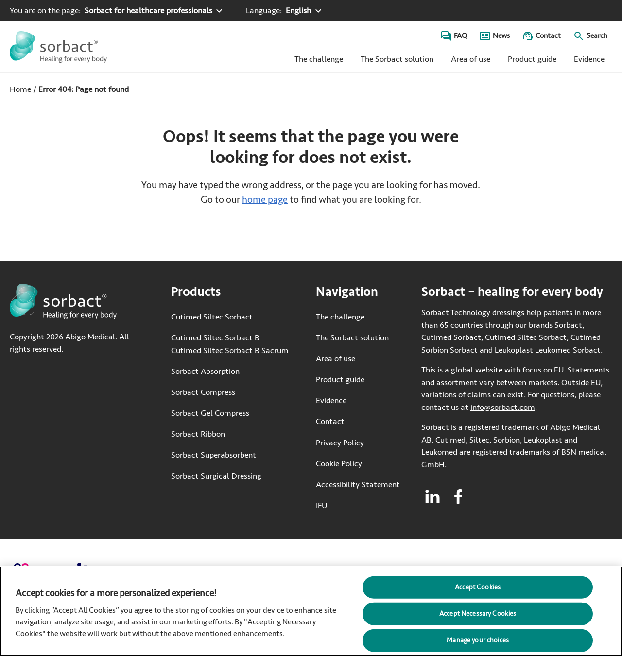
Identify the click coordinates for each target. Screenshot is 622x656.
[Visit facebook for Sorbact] (458, 496)
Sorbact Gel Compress (210, 413)
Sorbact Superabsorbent (213, 455)
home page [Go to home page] (265, 200)
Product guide (532, 59)
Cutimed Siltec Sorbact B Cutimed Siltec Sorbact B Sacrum (230, 344)
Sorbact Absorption (205, 371)
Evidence (589, 59)
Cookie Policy (339, 464)
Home (20, 89)
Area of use (470, 59)
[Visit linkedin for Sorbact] (432, 496)
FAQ (460, 35)
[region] (311, 611)
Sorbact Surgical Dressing (216, 476)
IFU (355, 505)
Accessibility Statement (358, 484)
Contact (548, 35)
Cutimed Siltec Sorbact (212, 317)
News (501, 35)
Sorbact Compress (203, 392)
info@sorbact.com (502, 407)
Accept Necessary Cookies (477, 613)
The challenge (318, 59)
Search (597, 35)
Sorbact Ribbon (198, 434)
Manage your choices (478, 640)
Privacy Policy (340, 443)
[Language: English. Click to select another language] (285, 10)
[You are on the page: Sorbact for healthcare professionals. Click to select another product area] (117, 10)
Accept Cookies (478, 587)
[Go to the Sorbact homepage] (58, 47)
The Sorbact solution (397, 59)
